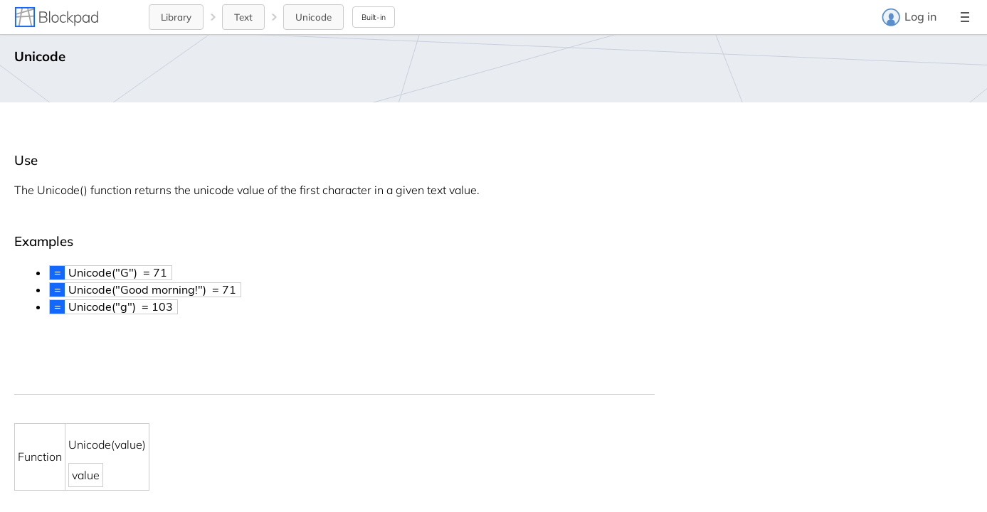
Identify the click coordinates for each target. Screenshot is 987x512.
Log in (908, 17)
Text (243, 17)
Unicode (313, 17)
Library (176, 17)
